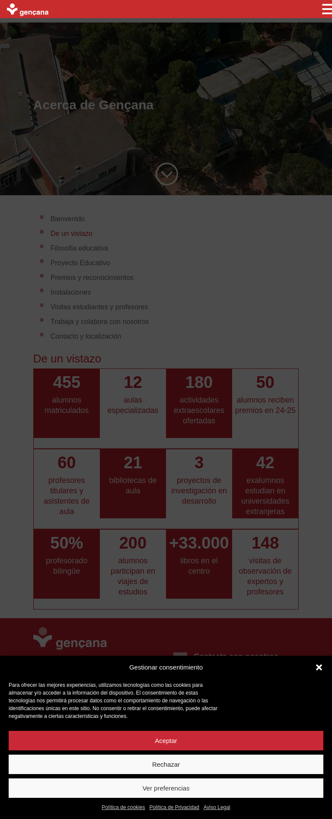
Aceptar (166, 740)
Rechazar (166, 764)
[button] (319, 667)
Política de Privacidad (174, 807)
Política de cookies (123, 807)
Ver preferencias (165, 788)
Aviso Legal (217, 807)
